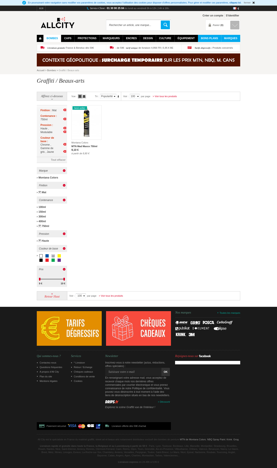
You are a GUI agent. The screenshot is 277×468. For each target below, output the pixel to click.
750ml (45, 226)
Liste (84, 96)
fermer (247, 2)
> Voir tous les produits (165, 96)
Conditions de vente (84, 376)
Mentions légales (49, 381)
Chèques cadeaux (83, 371)
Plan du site (46, 376)
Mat (44, 192)
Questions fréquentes (51, 367)
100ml (42, 207)
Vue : (74, 96)
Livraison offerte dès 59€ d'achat (129, 426)
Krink (229, 439)
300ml (42, 216)
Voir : (126, 96)
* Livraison (79, 362)
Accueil (40, 70)
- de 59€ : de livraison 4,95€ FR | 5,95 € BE (144, 48)
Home (40, 38)
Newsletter (111, 356)
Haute (45, 241)
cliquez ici (235, 2)
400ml (42, 221)
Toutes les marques (230, 313)
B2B (41, 8)
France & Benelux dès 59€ (70, 48)
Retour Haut (52, 296)
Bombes (51, 70)
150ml (42, 212)
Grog (235, 439)
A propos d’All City (49, 371)
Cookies (78, 381)
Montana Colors (48, 177)
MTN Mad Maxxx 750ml (84, 146)
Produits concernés (214, 48)
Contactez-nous (48, 362)
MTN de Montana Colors (193, 439)
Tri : (97, 96)
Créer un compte (213, 15)
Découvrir (165, 401)
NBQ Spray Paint (216, 439)
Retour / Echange (83, 367)
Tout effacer (58, 159)
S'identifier (232, 15)
